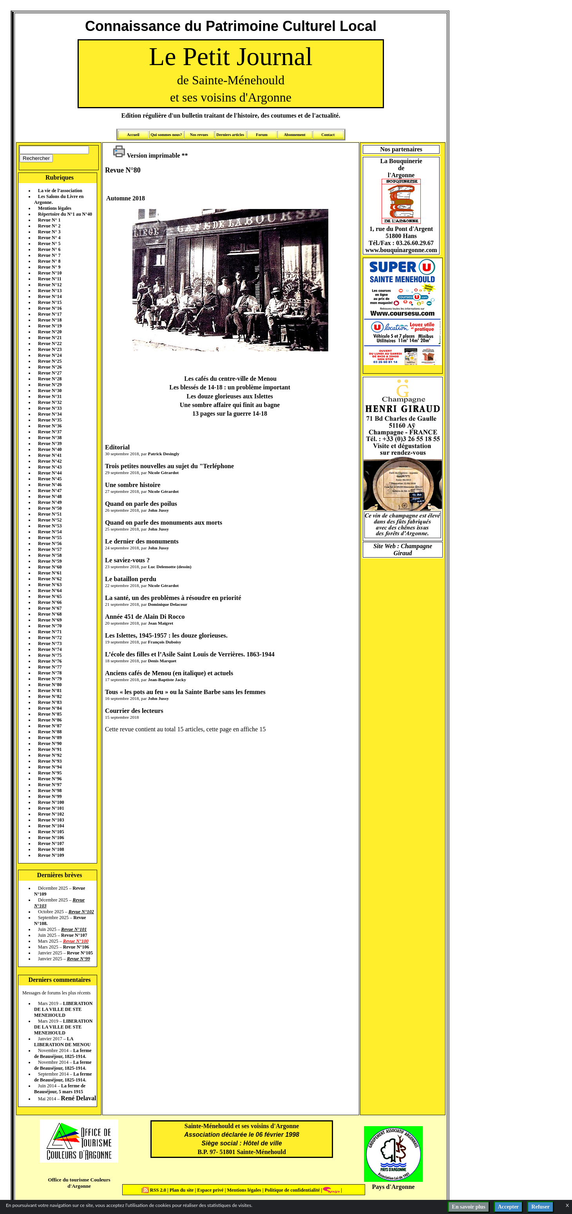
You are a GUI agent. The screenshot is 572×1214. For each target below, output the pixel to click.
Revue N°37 (50, 431)
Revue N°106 (51, 837)
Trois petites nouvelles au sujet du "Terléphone (169, 466)
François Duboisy (164, 642)
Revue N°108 (51, 849)
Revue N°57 (50, 549)
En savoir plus (468, 1207)
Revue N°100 (51, 802)
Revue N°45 (50, 479)
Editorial (117, 447)
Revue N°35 (50, 420)
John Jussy (158, 510)
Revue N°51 (50, 514)
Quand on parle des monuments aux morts (163, 522)
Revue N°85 (50, 714)
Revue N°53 (50, 526)
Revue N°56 (50, 543)
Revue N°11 (50, 279)
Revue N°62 (50, 579)
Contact (328, 135)
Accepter (508, 1207)
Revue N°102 (51, 814)
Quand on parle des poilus (141, 503)
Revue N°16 (50, 308)
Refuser (540, 1207)
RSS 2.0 (155, 1190)
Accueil (133, 135)
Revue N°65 (50, 596)
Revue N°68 (50, 614)
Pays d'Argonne (393, 1186)
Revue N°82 (50, 696)
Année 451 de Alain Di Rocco (145, 616)
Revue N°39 (50, 443)
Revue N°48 (50, 496)
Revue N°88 (50, 731)
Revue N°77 (50, 667)
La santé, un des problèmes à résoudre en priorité (173, 598)
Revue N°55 (50, 537)
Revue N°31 (50, 396)
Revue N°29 (50, 384)
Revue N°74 (50, 649)
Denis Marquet (162, 660)
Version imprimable (146, 155)
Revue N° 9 (49, 267)
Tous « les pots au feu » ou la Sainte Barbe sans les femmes (185, 692)
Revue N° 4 (49, 237)
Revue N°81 (50, 690)
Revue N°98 (50, 790)
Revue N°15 (50, 302)
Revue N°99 (50, 796)
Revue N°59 (50, 561)
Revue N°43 (50, 467)
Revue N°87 (50, 726)
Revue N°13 (50, 290)
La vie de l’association (60, 190)
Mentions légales (54, 208)
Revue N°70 (50, 626)
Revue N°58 (50, 555)
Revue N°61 (50, 573)
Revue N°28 (50, 379)
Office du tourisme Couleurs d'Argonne (79, 1183)
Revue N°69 (50, 620)
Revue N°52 (50, 520)
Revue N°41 (50, 455)
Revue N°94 (50, 767)
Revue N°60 (50, 567)
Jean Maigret (160, 623)
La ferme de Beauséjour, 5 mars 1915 (59, 1088)
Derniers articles (230, 135)
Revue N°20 (50, 331)
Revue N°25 (50, 361)
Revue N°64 (50, 590)
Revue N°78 (50, 673)
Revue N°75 (50, 655)
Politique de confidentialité (291, 1190)
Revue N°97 (50, 784)
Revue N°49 (50, 502)
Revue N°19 (50, 326)
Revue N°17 (50, 314)
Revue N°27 (50, 373)
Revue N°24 (50, 355)
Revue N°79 (50, 679)
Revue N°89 (50, 737)
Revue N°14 (50, 296)
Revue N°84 (50, 708)
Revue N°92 (50, 755)
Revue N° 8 (49, 261)
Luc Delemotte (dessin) (169, 566)
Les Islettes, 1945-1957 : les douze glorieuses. (166, 635)
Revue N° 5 (49, 243)
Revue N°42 (50, 461)
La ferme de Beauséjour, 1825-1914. (63, 1053)
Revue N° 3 (49, 231)
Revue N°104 (51, 826)
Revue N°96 (50, 778)
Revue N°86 (50, 720)
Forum (261, 135)
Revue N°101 (51, 808)
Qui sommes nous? (166, 135)
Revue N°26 (50, 367)
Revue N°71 (50, 631)
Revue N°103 (51, 820)
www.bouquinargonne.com (401, 250)
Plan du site (182, 1190)
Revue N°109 (51, 855)
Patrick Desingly (163, 453)
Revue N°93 (50, 761)
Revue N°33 (50, 408)
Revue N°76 (50, 661)
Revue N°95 (50, 773)
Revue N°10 (50, 273)
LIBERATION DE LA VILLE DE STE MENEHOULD (63, 1009)
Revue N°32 (50, 402)
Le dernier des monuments (142, 541)
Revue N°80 (50, 684)
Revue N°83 (50, 702)
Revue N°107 (51, 843)
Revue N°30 (50, 390)
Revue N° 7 (49, 255)
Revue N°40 (50, 449)
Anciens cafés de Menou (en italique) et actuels (169, 673)
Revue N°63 (50, 584)
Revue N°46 (50, 484)
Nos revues (199, 135)
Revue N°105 (51, 831)
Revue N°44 (50, 473)
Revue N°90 (50, 743)
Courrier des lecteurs (134, 710)
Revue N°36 (50, 426)
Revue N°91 (50, 749)
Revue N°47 (50, 490)
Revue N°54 (50, 531)
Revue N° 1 (49, 220)
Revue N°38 (50, 437)
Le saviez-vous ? (127, 560)
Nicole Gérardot (163, 472)
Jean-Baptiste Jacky (167, 679)
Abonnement (295, 135)
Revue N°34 (50, 414)
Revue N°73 (50, 643)
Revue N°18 (50, 320)
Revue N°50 (50, 508)
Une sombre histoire (132, 485)
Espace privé (209, 1190)
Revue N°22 (50, 343)
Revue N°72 (50, 637)
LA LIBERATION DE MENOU (62, 1041)
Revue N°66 (50, 602)
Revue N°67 (50, 608)
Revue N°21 (50, 337)
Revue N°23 (50, 349)
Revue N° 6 (49, 249)
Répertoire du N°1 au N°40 (65, 214)
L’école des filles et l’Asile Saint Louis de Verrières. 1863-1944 (190, 654)
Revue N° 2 (49, 226)
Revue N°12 (50, 284)
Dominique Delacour (167, 604)
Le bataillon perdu (130, 579)
